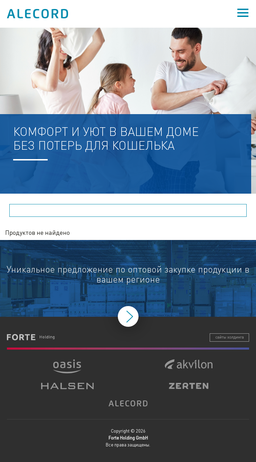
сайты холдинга (229, 337)
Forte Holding (31, 337)
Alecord (38, 13)
